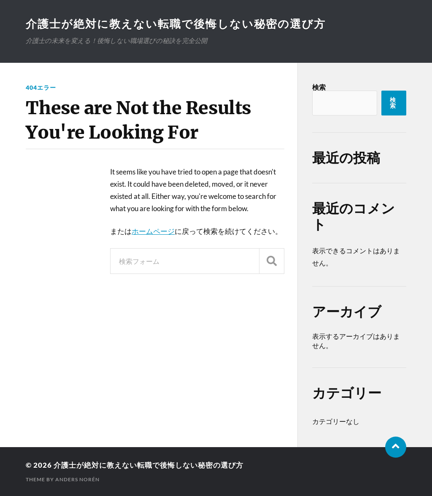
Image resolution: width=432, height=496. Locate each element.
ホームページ (153, 231)
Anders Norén (77, 479)
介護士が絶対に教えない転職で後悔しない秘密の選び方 (176, 23)
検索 (319, 87)
